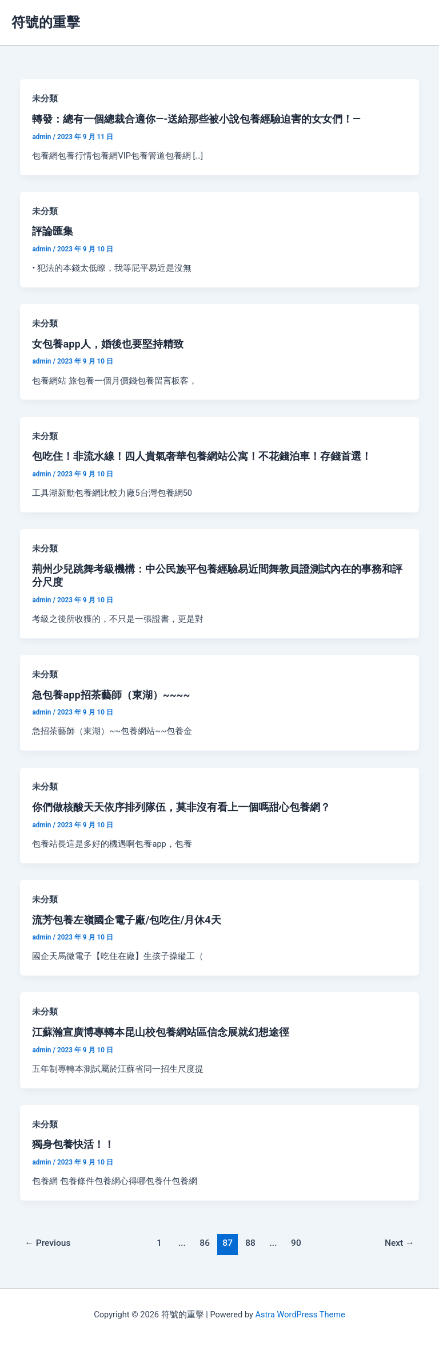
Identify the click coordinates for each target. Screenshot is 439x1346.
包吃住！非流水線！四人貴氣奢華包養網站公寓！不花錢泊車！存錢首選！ (202, 456)
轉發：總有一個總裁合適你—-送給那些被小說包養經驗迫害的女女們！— (196, 119)
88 (250, 1243)
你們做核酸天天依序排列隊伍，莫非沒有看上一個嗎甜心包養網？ (181, 807)
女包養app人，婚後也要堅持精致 (107, 344)
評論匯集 (52, 231)
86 (204, 1243)
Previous (47, 1243)
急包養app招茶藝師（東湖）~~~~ (111, 695)
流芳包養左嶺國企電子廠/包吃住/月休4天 (126, 920)
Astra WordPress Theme (300, 1314)
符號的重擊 (45, 22)
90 (296, 1243)
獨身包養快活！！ (73, 1144)
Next (399, 1243)
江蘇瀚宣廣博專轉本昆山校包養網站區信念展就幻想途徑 (160, 1032)
